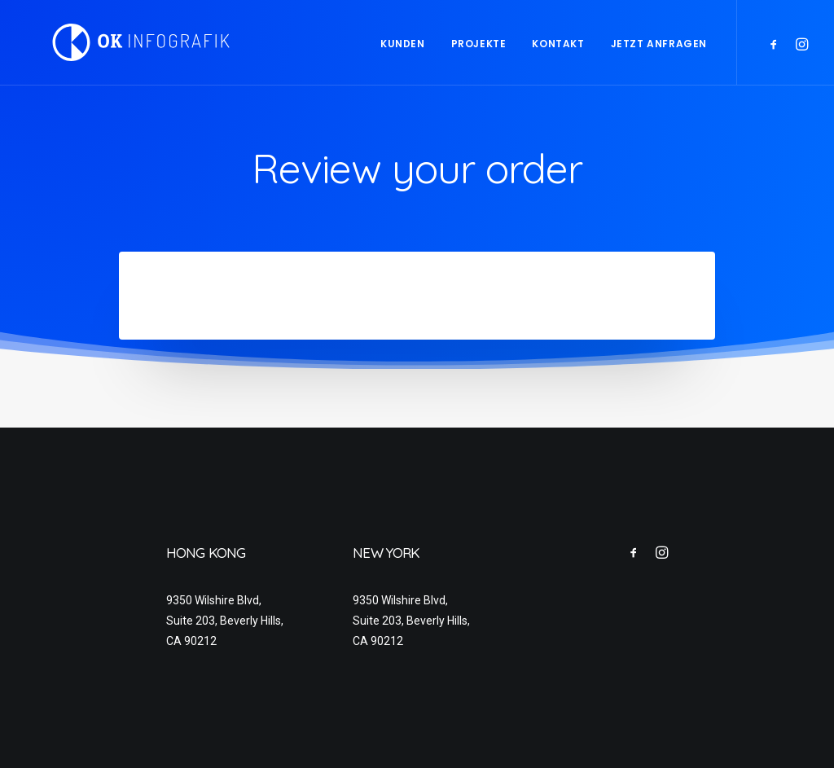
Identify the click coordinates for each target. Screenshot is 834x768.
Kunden (402, 43)
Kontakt (558, 43)
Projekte (479, 43)
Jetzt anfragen (659, 43)
